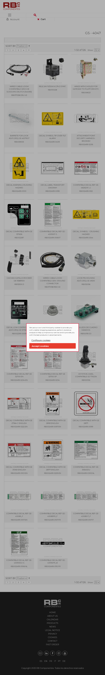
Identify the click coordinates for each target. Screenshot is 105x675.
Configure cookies (40, 340)
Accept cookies (40, 346)
